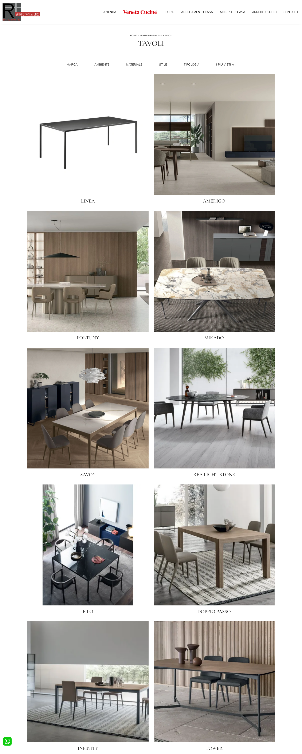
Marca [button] (71, 71)
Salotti (158, 695)
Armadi (82, 703)
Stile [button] (163, 71)
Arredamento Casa (197, 13)
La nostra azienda (240, 695)
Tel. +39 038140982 (173, 726)
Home (133, 39)
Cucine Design (12, 699)
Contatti (290, 13)
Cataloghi (235, 699)
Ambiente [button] (101, 71)
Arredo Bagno (87, 712)
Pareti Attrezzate (165, 699)
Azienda (109, 13)
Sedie (6, 712)
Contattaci (236, 712)
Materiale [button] (134, 71)
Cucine (169, 13)
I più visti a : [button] (226, 71)
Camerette (84, 699)
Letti (81, 695)
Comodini (84, 708)
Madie (157, 703)
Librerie (158, 708)
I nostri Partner (238, 703)
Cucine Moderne (13, 695)
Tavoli (168, 39)
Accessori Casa (232, 13)
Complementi (162, 712)
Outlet (233, 708)
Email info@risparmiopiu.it (203, 726)
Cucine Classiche (13, 703)
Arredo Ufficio (264, 13)
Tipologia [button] (192, 71)
